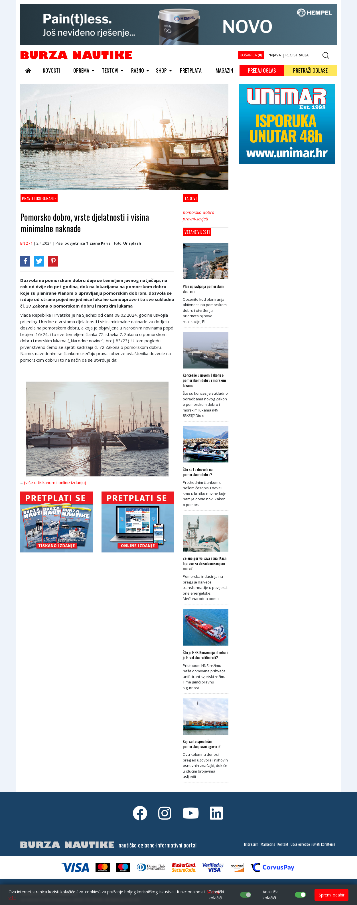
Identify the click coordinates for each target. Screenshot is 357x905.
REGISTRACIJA (297, 55)
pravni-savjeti (195, 219)
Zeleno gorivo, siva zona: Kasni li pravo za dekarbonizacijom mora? (205, 563)
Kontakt (282, 844)
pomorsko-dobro (198, 212)
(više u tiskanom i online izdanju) (55, 482)
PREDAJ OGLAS (262, 70)
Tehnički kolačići (216, 894)
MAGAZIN (224, 70)
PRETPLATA (191, 70)
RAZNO (137, 70)
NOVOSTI (51, 70)
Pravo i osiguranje (39, 198)
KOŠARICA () (251, 55)
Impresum (251, 844)
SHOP (161, 70)
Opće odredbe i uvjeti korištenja (313, 844)
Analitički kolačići (271, 894)
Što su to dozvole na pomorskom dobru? (197, 472)
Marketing (268, 844)
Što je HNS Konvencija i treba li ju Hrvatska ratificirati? (205, 655)
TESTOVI (110, 70)
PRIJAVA (274, 55)
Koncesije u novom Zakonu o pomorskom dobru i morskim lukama (204, 380)
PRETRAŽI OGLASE (310, 70)
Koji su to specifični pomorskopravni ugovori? (201, 744)
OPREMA (81, 70)
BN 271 (26, 243)
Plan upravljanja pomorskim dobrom (203, 289)
